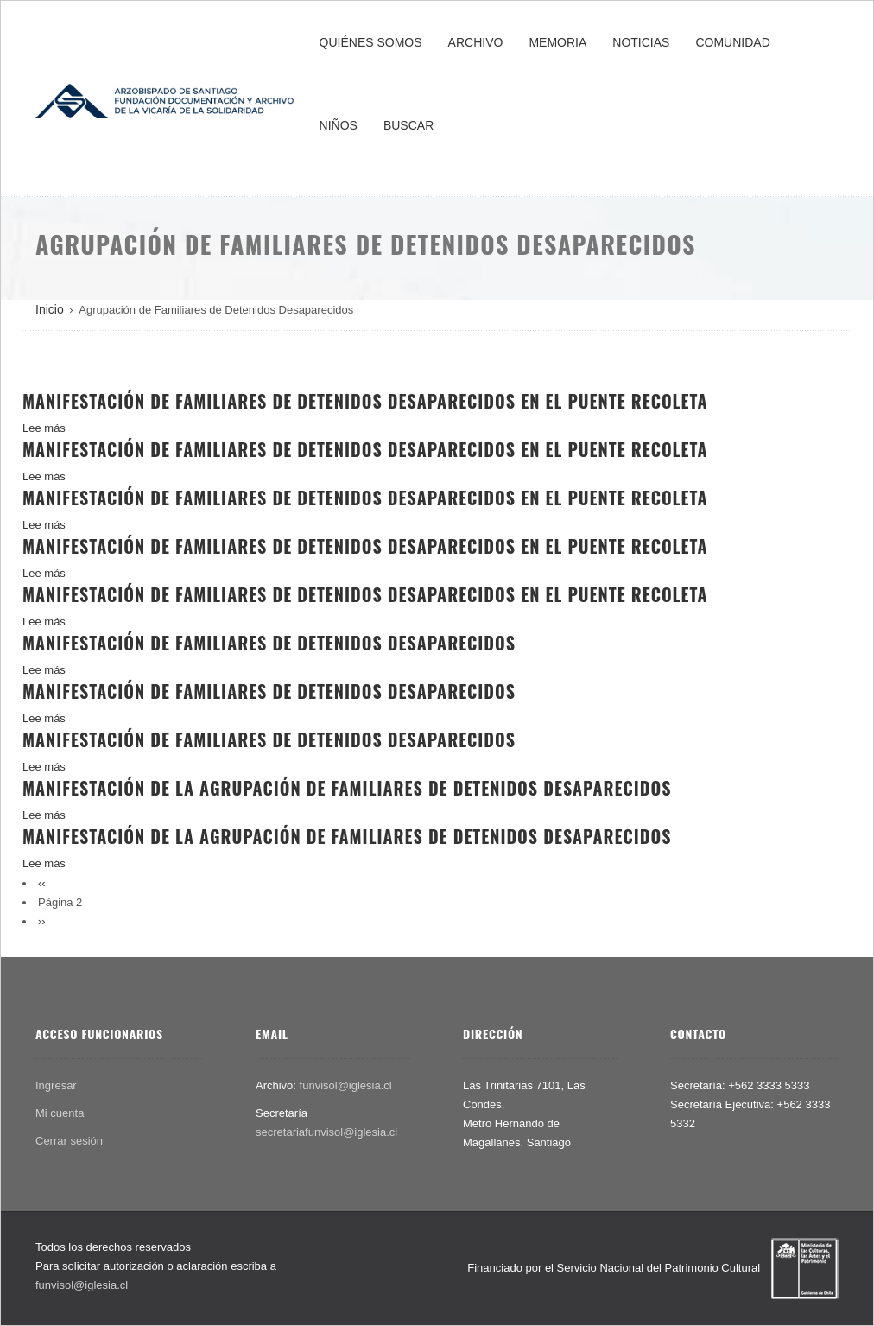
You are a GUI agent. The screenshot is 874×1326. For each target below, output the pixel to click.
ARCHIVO (476, 42)
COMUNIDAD (732, 42)
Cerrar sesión (69, 1140)
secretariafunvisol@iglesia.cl (326, 1132)
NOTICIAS (640, 42)
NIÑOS (339, 125)
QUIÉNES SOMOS (371, 42)
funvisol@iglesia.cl (346, 1085)
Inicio (49, 309)
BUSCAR (408, 125)
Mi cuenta (59, 1113)
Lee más (44, 428)
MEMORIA (557, 42)
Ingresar (56, 1085)
